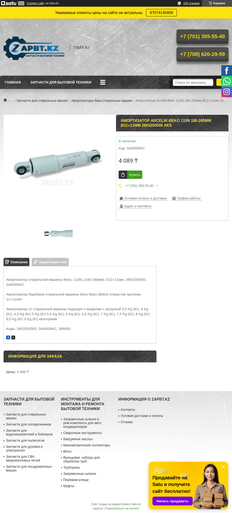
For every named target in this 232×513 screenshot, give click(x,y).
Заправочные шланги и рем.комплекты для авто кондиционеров (82, 423)
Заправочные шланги (79, 474)
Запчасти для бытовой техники (60, 82)
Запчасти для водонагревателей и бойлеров (29, 432)
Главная (13, 82)
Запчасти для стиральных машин (42, 100)
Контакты (128, 409)
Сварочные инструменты (82, 433)
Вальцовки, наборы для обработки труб (81, 459)
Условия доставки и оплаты (142, 416)
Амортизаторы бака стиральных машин (101, 100)
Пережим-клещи (76, 480)
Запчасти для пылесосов (25, 440)
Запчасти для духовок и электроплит (24, 448)
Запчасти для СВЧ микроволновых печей (23, 458)
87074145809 (161, 13)
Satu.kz (136, 504)
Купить (134, 175)
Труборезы (71, 467)
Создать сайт (35, 3)
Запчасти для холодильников (28, 424)
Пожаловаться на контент (122, 508)
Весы (67, 451)
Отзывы (127, 422)
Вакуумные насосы (78, 439)
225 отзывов (191, 3)
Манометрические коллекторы (86, 445)
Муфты (68, 486)
